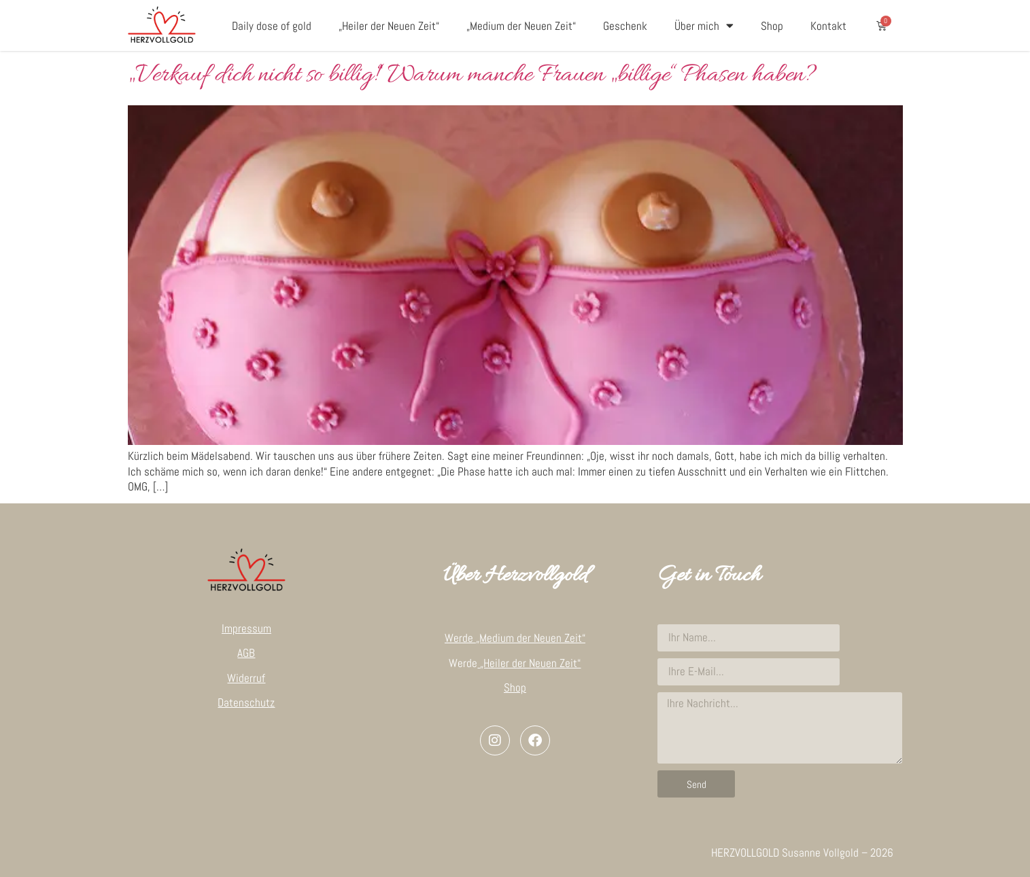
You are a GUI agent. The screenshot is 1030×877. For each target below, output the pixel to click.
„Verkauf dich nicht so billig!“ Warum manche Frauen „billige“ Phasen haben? (472, 75)
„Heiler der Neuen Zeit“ (389, 25)
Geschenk (625, 25)
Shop (772, 25)
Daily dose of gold (271, 25)
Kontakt (828, 25)
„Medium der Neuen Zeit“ (521, 25)
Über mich (704, 25)
